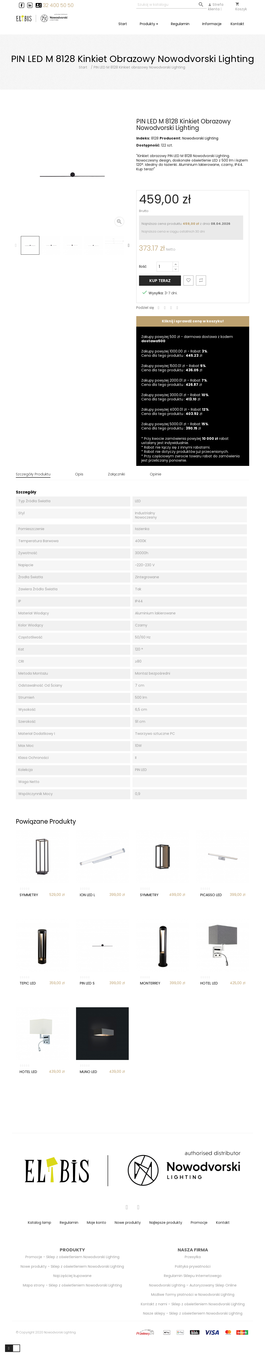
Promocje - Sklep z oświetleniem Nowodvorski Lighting (72, 1254)
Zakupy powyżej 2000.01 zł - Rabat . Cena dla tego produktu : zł (174, 382)
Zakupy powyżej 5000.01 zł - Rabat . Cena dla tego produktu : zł (175, 426)
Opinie (155, 474)
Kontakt (223, 1219)
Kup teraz (160, 280)
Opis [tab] (79, 474)
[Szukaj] (171, 5)
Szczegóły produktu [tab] (33, 474)
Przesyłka (193, 1254)
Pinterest (177, 308)
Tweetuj (165, 308)
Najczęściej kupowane (72, 1272)
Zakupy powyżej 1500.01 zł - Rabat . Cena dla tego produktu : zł (174, 368)
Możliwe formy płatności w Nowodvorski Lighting (192, 1291)
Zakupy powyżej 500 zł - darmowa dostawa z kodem (187, 339)
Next (128, 245)
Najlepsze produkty (165, 1219)
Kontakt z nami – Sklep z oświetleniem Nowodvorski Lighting (193, 1301)
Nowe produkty (128, 1219)
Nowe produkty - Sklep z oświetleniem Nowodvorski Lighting (72, 1263)
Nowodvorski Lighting (200, 138)
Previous (15, 245)
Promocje (199, 1219)
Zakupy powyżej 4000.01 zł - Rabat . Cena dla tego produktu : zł (175, 411)
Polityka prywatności (193, 1263)
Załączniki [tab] (116, 474)
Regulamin (69, 1219)
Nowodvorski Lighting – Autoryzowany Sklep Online (193, 1282)
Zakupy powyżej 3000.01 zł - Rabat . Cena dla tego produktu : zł (175, 397)
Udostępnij (158, 308)
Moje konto (96, 1219)
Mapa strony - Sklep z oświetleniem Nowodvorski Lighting (72, 1282)
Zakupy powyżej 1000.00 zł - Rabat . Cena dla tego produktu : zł (174, 353)
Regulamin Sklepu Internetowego (193, 1272)
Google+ (171, 308)
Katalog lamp (39, 1219)
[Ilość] (165, 267)
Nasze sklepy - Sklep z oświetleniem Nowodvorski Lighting (192, 1310)
